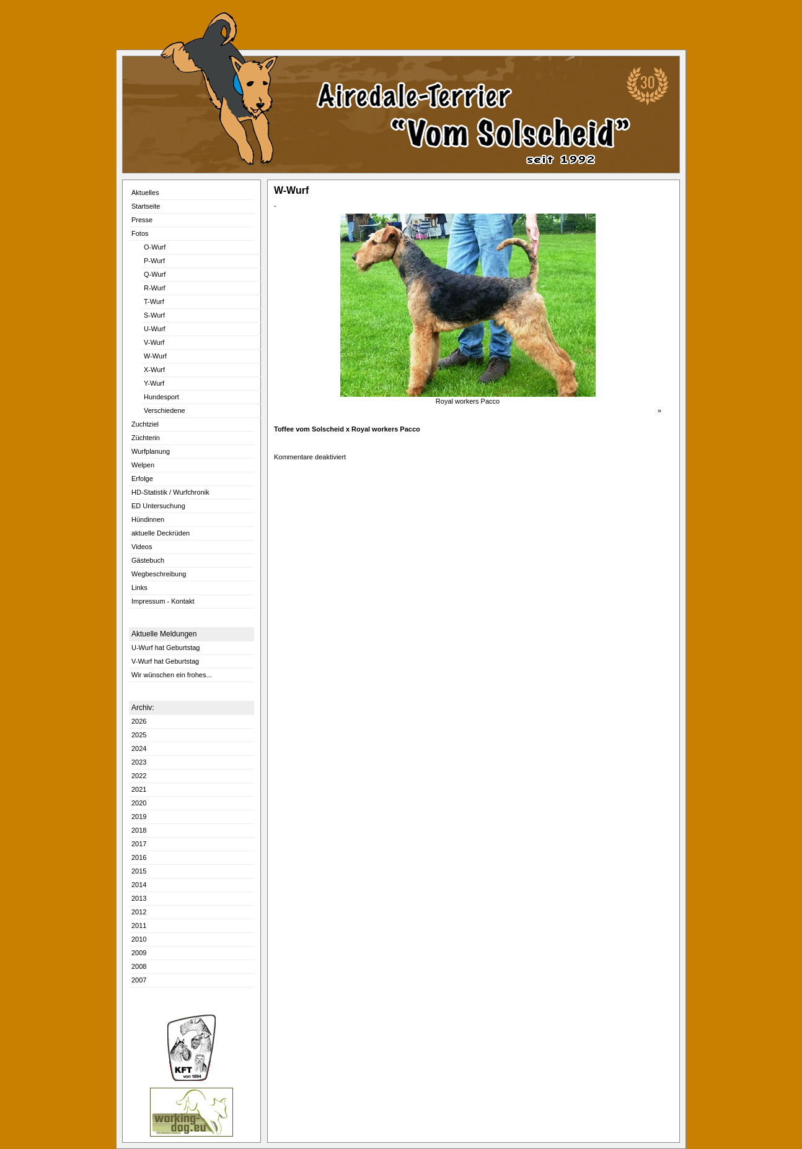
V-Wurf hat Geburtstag (165, 661)
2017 (138, 844)
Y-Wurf (154, 383)
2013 (138, 898)
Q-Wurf (154, 274)
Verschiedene (164, 410)
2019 (138, 816)
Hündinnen (147, 519)
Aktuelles (145, 192)
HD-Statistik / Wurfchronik (170, 492)
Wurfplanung (150, 451)
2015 (138, 871)
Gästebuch (147, 560)
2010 (138, 939)
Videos (141, 546)
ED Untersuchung (158, 505)
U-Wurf (154, 328)
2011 (138, 925)
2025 (138, 735)
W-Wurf (155, 356)
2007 (138, 980)
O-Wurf (154, 247)
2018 (138, 830)
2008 (138, 966)
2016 (138, 857)
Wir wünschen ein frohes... (171, 675)
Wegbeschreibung (158, 574)
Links (139, 587)
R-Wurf (154, 288)
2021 (138, 789)
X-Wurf (154, 369)
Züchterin (145, 437)
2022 (138, 775)
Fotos (140, 233)
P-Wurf (154, 260)
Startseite (145, 206)
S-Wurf (154, 315)
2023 (138, 762)
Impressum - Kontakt (162, 601)
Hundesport (161, 397)
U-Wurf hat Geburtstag (165, 647)
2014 (138, 884)
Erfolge (142, 478)
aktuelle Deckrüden (160, 533)
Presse (141, 219)
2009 (138, 952)
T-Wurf (154, 301)
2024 (138, 748)
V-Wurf (154, 342)
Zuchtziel (145, 424)
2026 (138, 721)
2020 (138, 803)
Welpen (142, 465)
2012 (138, 912)
